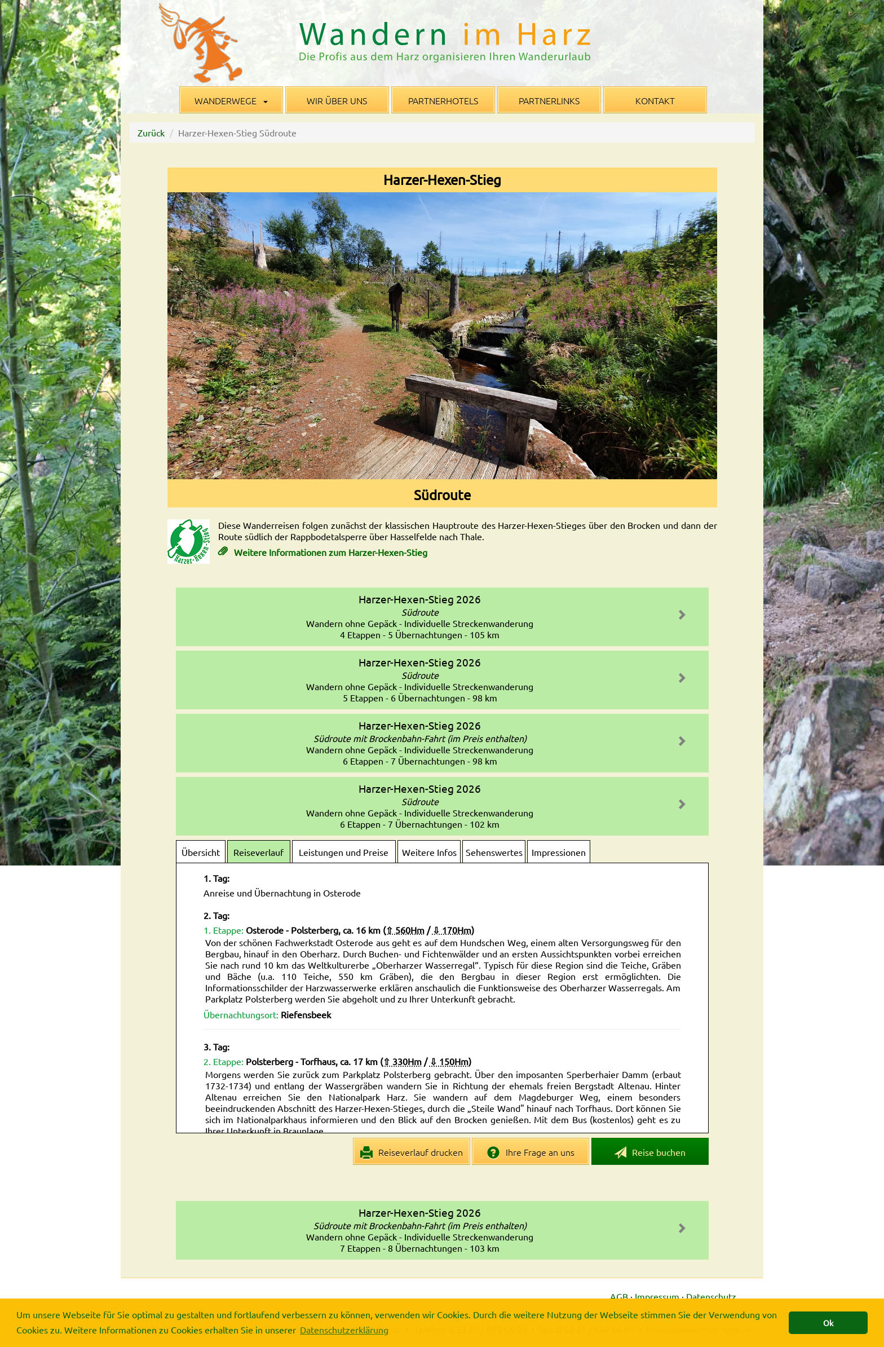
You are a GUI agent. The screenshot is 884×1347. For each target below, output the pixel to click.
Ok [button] (828, 1323)
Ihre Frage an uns (530, 1152)
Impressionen (559, 852)
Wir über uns (337, 100)
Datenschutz (711, 1296)
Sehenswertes (494, 852)
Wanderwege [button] (231, 100)
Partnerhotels (443, 100)
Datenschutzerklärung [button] (344, 1329)
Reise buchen (650, 1152)
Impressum (657, 1296)
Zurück (151, 132)
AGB (619, 1296)
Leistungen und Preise (343, 852)
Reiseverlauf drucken (411, 1152)
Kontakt (655, 100)
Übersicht (201, 852)
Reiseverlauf (258, 852)
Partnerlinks (549, 100)
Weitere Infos (429, 852)
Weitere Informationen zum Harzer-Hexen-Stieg (329, 552)
